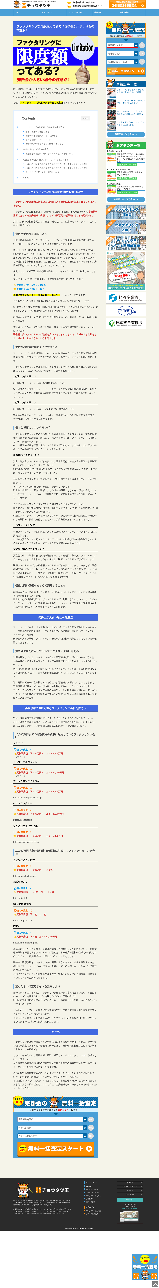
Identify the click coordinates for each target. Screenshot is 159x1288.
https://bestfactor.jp (22, 830)
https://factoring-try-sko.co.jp (27, 808)
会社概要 (130, 1193)
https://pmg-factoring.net (25, 953)
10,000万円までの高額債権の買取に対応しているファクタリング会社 (59, 168)
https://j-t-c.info (20, 909)
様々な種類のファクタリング (43, 139)
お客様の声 (97, 12)
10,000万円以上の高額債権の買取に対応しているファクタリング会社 (59, 175)
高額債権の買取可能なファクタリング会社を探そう (51, 162)
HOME (16, 12)
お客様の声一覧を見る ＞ (126, 199)
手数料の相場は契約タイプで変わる (46, 135)
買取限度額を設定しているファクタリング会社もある (54, 155)
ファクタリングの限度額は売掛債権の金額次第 (49, 127)
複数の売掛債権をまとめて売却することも (49, 143)
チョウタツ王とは (92, 1200)
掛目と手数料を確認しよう (42, 132)
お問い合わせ (130, 1205)
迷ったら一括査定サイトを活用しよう (47, 180)
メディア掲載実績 (92, 1224)
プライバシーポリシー (130, 1197)
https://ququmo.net (22, 931)
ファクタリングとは (92, 1203)
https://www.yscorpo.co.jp (26, 852)
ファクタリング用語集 (93, 1221)
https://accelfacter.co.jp (24, 886)
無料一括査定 (124, 12)
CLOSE (85, 118)
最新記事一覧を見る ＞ (126, 134)
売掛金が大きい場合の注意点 (41, 150)
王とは (46, 12)
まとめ (31, 187)
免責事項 (130, 1201)
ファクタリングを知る (93, 1206)
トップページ (19, 767)
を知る (74, 12)
